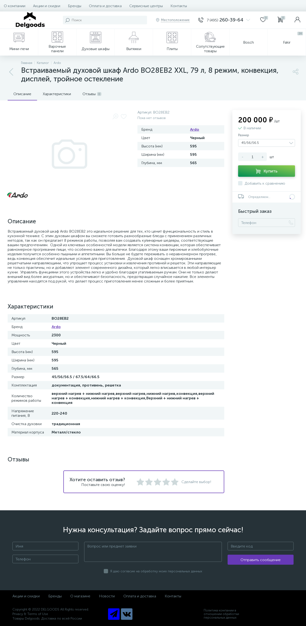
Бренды (74, 6)
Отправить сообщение (260, 560)
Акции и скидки (46, 6)
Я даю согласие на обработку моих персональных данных (156, 571)
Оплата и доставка (105, 6)
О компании (14, 6)
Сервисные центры (146, 6)
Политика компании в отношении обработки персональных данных (221, 614)
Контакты (178, 6)
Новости (107, 596)
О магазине (80, 596)
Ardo (194, 129)
